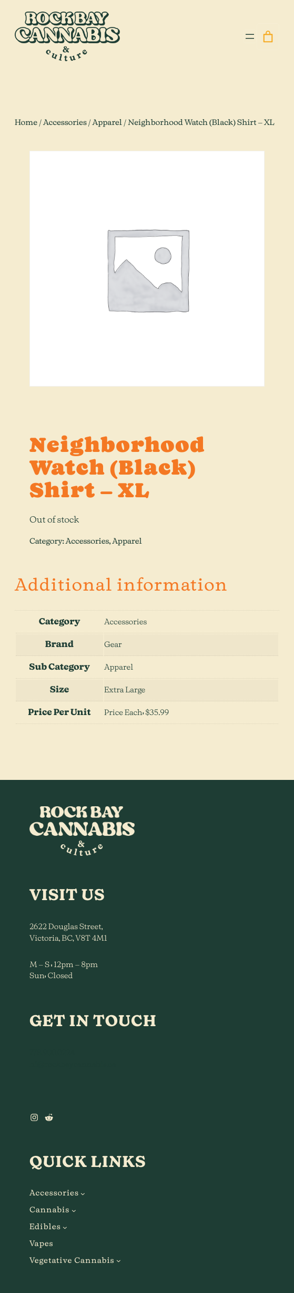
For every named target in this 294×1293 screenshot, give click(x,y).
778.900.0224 (52, 1053)
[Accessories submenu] (82, 1193)
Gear (113, 645)
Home (26, 123)
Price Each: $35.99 (136, 713)
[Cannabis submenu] (74, 1210)
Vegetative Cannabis (72, 1261)
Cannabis (49, 1210)
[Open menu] (250, 36)
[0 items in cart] (268, 37)
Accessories (65, 123)
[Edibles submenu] (65, 1227)
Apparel (108, 123)
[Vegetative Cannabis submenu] (118, 1260)
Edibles (45, 1227)
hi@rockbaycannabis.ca (72, 1064)
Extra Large (124, 690)
